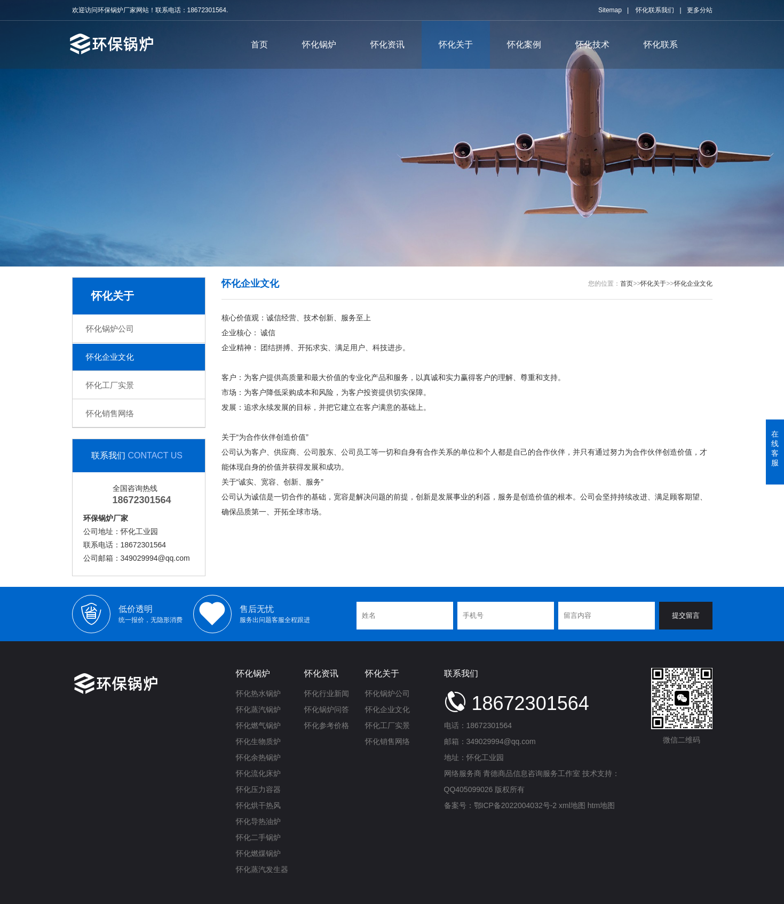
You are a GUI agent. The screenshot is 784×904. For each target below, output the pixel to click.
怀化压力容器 (258, 789)
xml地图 (572, 805)
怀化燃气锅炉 (258, 725)
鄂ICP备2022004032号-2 (515, 805)
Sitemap (610, 10)
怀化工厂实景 (110, 385)
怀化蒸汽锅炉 (258, 709)
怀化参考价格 (326, 725)
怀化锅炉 (319, 44)
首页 (259, 44)
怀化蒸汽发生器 (262, 869)
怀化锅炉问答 (326, 709)
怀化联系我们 (655, 10)
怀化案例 (524, 44)
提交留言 (686, 615)
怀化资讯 (387, 44)
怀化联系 (661, 44)
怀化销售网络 (110, 413)
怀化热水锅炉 (258, 693)
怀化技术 (592, 44)
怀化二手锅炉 (258, 837)
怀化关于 (456, 44)
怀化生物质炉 (258, 741)
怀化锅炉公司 (110, 328)
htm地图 (601, 805)
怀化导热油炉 (258, 821)
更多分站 (699, 10)
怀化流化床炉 (258, 773)
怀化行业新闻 (326, 693)
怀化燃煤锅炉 (258, 853)
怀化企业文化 (110, 356)
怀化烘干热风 (258, 805)
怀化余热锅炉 (258, 757)
